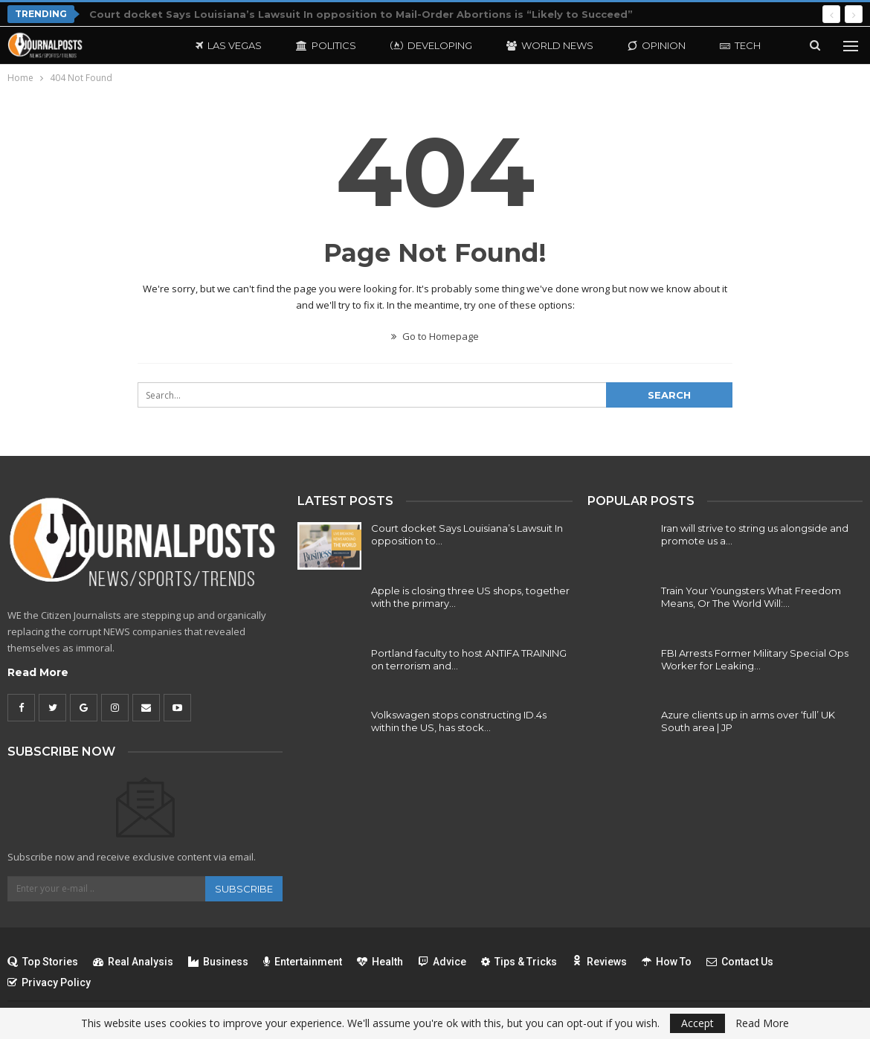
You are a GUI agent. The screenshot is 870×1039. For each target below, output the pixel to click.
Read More (37, 672)
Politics (326, 45)
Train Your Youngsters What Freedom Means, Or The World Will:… (751, 597)
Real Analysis (133, 962)
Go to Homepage (435, 336)
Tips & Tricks (519, 962)
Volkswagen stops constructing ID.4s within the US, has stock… (459, 721)
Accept (697, 1023)
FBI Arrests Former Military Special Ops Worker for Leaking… (754, 659)
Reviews (599, 962)
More (735, 45)
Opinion (657, 45)
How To (667, 962)
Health (380, 962)
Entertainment (302, 962)
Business (218, 962)
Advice (442, 962)
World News (549, 45)
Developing (431, 45)
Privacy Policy (49, 982)
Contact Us (739, 962)
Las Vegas (229, 45)
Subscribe (244, 889)
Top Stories (42, 962)
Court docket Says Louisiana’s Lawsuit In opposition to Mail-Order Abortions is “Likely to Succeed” (361, 14)
